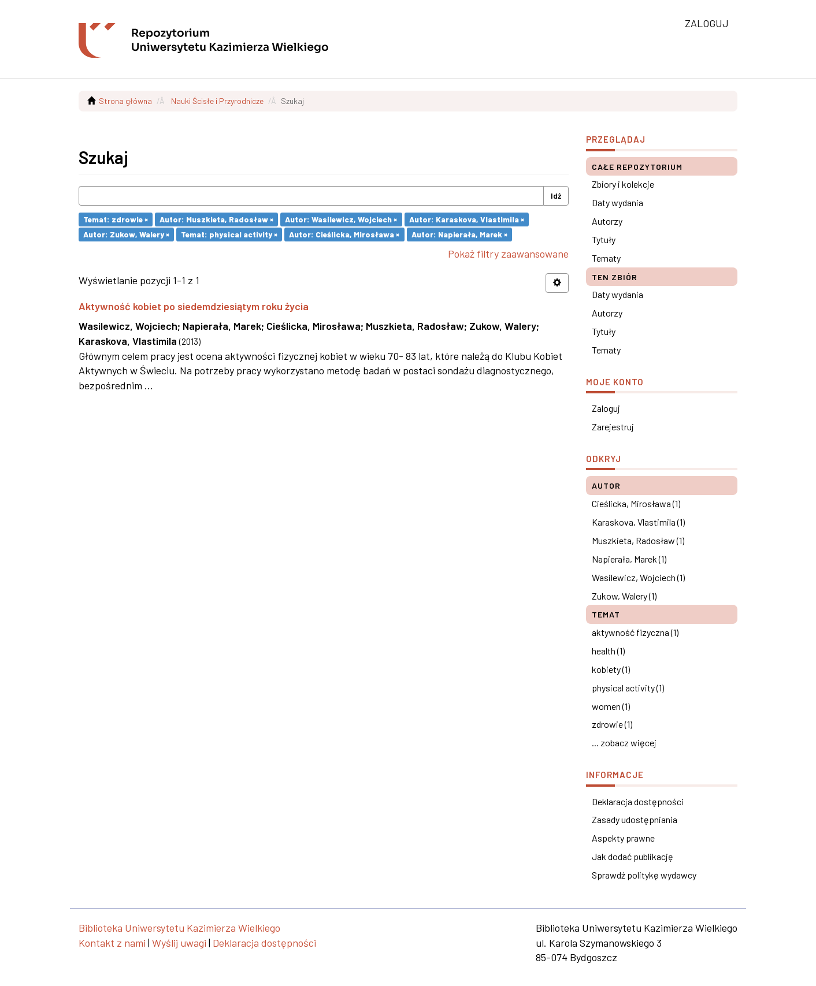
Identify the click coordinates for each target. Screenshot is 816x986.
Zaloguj (606, 408)
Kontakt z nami (112, 942)
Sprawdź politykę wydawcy (644, 874)
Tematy (606, 257)
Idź (556, 195)
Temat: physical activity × (229, 234)
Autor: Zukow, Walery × (126, 234)
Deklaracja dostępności (638, 801)
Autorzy (607, 220)
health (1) (608, 650)
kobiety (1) (611, 669)
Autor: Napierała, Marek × (459, 234)
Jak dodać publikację (632, 856)
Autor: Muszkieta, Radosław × (216, 219)
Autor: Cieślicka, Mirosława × (344, 234)
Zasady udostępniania (634, 819)
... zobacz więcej (624, 742)
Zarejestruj (613, 426)
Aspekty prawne (623, 837)
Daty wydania (617, 202)
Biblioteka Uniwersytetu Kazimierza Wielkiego (179, 927)
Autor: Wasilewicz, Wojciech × (341, 219)
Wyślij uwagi (179, 942)
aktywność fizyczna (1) (635, 632)
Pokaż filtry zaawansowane (508, 253)
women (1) (611, 706)
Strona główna (125, 101)
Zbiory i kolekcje (623, 183)
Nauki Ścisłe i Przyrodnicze (217, 101)
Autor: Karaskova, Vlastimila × (466, 219)
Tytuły (603, 239)
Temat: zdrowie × (115, 219)
